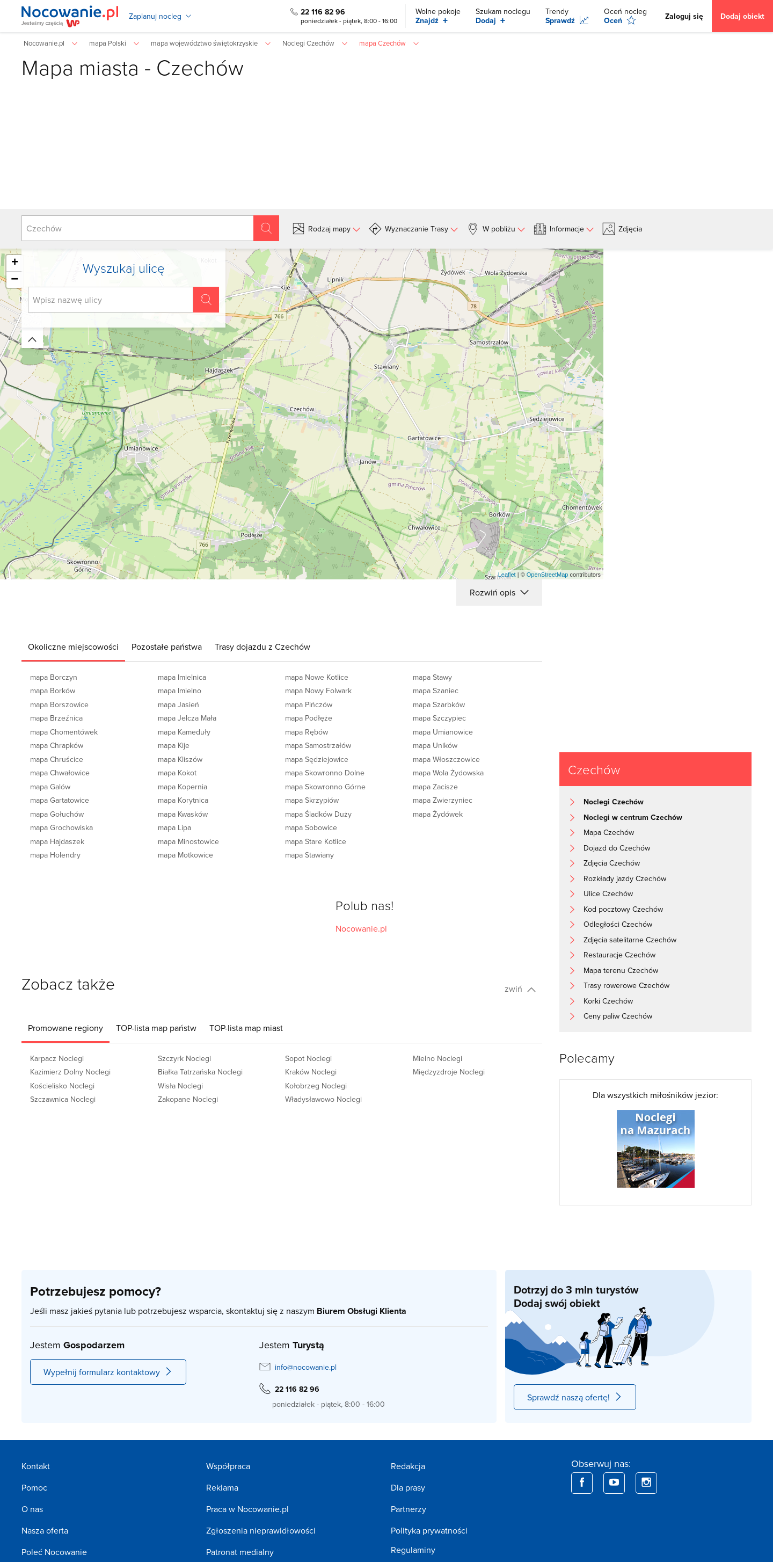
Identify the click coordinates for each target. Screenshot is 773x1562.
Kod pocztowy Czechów (623, 909)
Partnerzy (408, 1509)
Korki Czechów (608, 1001)
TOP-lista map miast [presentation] (246, 1028)
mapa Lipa (174, 827)
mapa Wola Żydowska (448, 772)
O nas (32, 1509)
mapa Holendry (55, 854)
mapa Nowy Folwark (318, 690)
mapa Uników (435, 745)
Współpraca (228, 1466)
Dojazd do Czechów (617, 847)
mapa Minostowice (188, 841)
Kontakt (35, 1466)
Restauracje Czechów (619, 954)
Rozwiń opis (499, 592)
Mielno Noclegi (437, 1058)
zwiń (520, 988)
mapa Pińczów (308, 704)
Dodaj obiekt (742, 16)
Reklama (222, 1487)
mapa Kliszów (180, 759)
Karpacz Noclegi (57, 1058)
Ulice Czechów (608, 893)
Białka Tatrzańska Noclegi (200, 1071)
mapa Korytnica (183, 800)
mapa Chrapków (56, 745)
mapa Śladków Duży (318, 814)
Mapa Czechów (609, 832)
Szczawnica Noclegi (63, 1099)
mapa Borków (52, 690)
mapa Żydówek (438, 814)
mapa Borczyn (53, 677)
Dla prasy (408, 1487)
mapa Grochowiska (61, 827)
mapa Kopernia (182, 786)
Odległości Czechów (618, 924)
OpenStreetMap (547, 574)
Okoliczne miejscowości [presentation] (73, 646)
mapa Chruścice (56, 759)
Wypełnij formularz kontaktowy (108, 1372)
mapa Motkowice (185, 854)
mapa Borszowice (59, 704)
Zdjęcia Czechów (612, 863)
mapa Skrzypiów (312, 800)
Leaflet (507, 574)
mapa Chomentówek (64, 731)
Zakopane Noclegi (188, 1099)
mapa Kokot (177, 772)
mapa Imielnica (182, 677)
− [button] (14, 280)
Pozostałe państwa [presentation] (167, 646)
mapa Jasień (178, 704)
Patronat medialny (240, 1552)
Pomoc (34, 1487)
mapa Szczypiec (439, 718)
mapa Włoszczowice (446, 759)
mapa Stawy (432, 677)
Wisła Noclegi (180, 1085)
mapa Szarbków (439, 704)
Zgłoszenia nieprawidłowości (261, 1530)
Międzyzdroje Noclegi (449, 1071)
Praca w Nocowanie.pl (247, 1509)
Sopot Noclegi (308, 1058)
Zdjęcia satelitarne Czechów (630, 939)
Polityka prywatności (429, 1530)
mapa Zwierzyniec (442, 800)
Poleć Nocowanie (54, 1552)
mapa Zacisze (435, 786)
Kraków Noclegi (311, 1071)
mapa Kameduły (184, 731)
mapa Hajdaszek (57, 841)
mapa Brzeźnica (56, 718)
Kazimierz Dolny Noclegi (70, 1071)
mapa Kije (173, 745)
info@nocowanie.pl (306, 1367)
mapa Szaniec (435, 690)
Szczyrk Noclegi (184, 1058)
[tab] (73, 646)
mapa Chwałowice (60, 772)
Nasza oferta (44, 1530)
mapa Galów (50, 786)
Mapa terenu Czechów (621, 970)
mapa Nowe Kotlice (316, 677)
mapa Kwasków (183, 814)
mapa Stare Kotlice (315, 841)
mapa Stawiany (309, 854)
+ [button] (14, 263)
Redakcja (408, 1466)
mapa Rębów (306, 731)
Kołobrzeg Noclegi (316, 1085)
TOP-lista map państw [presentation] (156, 1028)
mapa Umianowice (443, 731)
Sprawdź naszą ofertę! (575, 1397)
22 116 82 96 (323, 11)
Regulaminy (413, 1550)
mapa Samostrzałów (318, 745)
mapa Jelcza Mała (187, 718)
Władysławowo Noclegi (323, 1099)
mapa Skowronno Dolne (324, 772)
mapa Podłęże (308, 718)
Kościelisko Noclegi (62, 1085)
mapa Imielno (179, 690)
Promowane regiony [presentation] (65, 1028)
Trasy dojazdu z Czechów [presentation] (262, 646)
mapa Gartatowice (59, 800)
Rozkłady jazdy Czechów (625, 878)
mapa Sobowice (311, 827)
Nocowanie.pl (361, 928)
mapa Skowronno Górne (325, 786)
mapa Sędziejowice (316, 759)
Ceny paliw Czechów (618, 1016)
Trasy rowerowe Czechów (626, 985)
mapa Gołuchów (57, 814)
